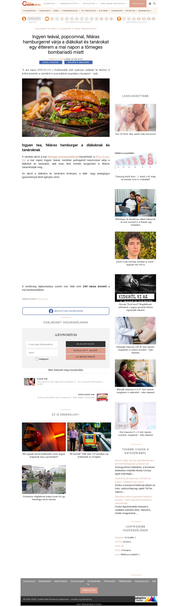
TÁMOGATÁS (138, 4)
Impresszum (29, 581)
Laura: (127, 554)
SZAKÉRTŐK (49, 4)
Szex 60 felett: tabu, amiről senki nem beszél (135, 134)
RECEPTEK (130, 11)
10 (101, 19)
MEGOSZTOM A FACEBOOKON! (66, 311)
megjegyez (44, 359)
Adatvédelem (60, 581)
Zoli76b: (123, 542)
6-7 (143, 19)
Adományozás (142, 581)
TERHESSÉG (44, 11)
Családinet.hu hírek (46, 29)
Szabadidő (65, 29)
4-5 (138, 19)
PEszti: (119, 546)
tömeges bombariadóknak (63, 156)
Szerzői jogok (77, 581)
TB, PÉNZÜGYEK (88, 11)
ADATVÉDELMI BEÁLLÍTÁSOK (89, 604)
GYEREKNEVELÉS (70, 11)
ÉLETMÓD (103, 11)
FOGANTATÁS (29, 11)
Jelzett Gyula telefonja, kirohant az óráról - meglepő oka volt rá (135, 263)
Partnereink (109, 581)
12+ (153, 19)
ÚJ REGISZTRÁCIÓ (85, 357)
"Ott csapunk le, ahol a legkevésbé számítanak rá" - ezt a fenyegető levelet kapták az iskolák (70, 383)
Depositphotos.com (42, 299)
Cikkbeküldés (125, 581)
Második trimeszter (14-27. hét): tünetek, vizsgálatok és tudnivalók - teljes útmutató (136, 391)
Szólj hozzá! (51, 62)
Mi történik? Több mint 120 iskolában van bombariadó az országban (89, 455)
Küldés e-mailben (78, 62)
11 (106, 19)
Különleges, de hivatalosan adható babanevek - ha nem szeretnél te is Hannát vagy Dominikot (135, 222)
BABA (56, 11)
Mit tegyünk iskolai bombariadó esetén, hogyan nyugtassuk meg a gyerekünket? (44, 455)
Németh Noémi (56, 59)
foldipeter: (125, 537)
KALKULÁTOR (89, 4)
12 (111, 19)
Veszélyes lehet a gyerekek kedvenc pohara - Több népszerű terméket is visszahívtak (133, 500)
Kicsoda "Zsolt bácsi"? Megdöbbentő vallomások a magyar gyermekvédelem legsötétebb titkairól (135, 307)
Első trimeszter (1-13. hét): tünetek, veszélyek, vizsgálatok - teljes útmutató (135, 433)
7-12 (148, 19)
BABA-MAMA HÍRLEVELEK (112, 4)
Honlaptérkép (94, 581)
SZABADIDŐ (116, 11)
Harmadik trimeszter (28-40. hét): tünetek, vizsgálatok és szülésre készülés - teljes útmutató (135, 350)
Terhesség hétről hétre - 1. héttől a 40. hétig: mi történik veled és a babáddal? (135, 178)
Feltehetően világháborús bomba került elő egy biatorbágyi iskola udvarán (44, 498)
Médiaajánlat (45, 581)
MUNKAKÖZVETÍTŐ (68, 4)
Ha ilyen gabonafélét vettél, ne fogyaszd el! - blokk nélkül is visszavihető (66, 397)
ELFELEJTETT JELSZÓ (86, 350)
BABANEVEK (144, 11)
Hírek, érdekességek (85, 29)
